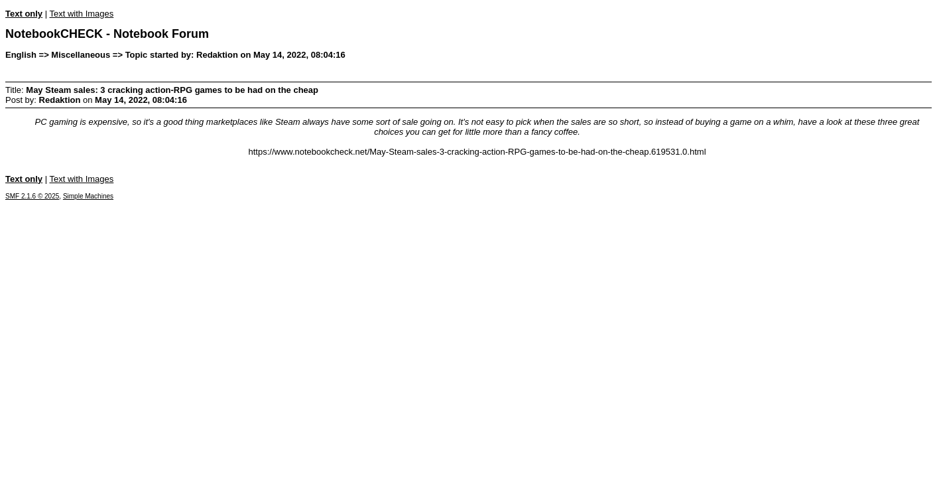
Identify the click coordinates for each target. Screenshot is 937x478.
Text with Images (81, 14)
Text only (23, 14)
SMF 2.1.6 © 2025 (32, 196)
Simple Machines (88, 196)
